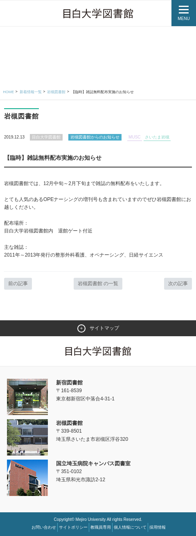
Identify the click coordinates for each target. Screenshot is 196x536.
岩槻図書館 (56, 92)
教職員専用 (100, 527)
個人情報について (130, 527)
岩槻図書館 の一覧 (98, 283)
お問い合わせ (44, 527)
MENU (183, 18)
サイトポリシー (73, 527)
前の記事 (18, 283)
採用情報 (157, 527)
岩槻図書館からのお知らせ (94, 137)
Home (8, 92)
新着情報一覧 (31, 92)
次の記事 (178, 283)
